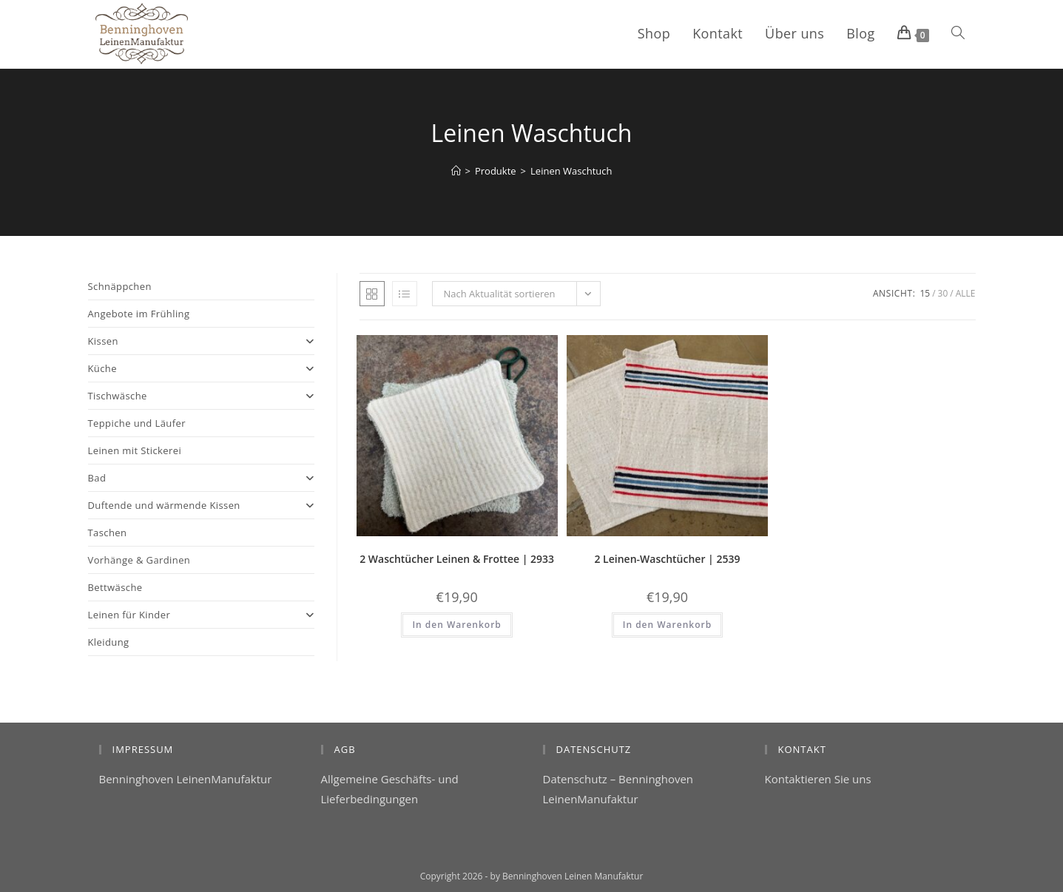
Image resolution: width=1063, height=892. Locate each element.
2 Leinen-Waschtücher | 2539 (667, 559)
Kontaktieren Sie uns (818, 778)
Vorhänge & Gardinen (139, 560)
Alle (966, 293)
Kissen (201, 341)
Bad (201, 477)
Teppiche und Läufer (137, 423)
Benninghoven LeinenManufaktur (185, 778)
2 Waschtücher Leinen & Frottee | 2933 (457, 559)
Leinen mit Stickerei (135, 450)
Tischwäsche (201, 395)
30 (943, 293)
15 (924, 293)
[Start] (456, 171)
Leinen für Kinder (201, 614)
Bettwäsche (115, 587)
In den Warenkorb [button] (456, 624)
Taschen (107, 532)
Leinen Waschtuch (571, 171)
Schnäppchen (120, 286)
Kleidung (108, 642)
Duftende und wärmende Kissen (201, 505)
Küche (201, 368)
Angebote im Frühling (139, 313)
